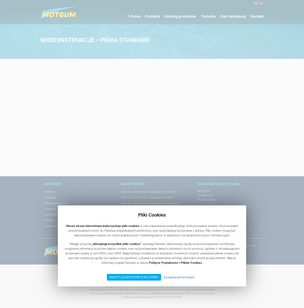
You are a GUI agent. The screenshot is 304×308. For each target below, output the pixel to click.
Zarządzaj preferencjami (179, 277)
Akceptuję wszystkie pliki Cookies (133, 277)
